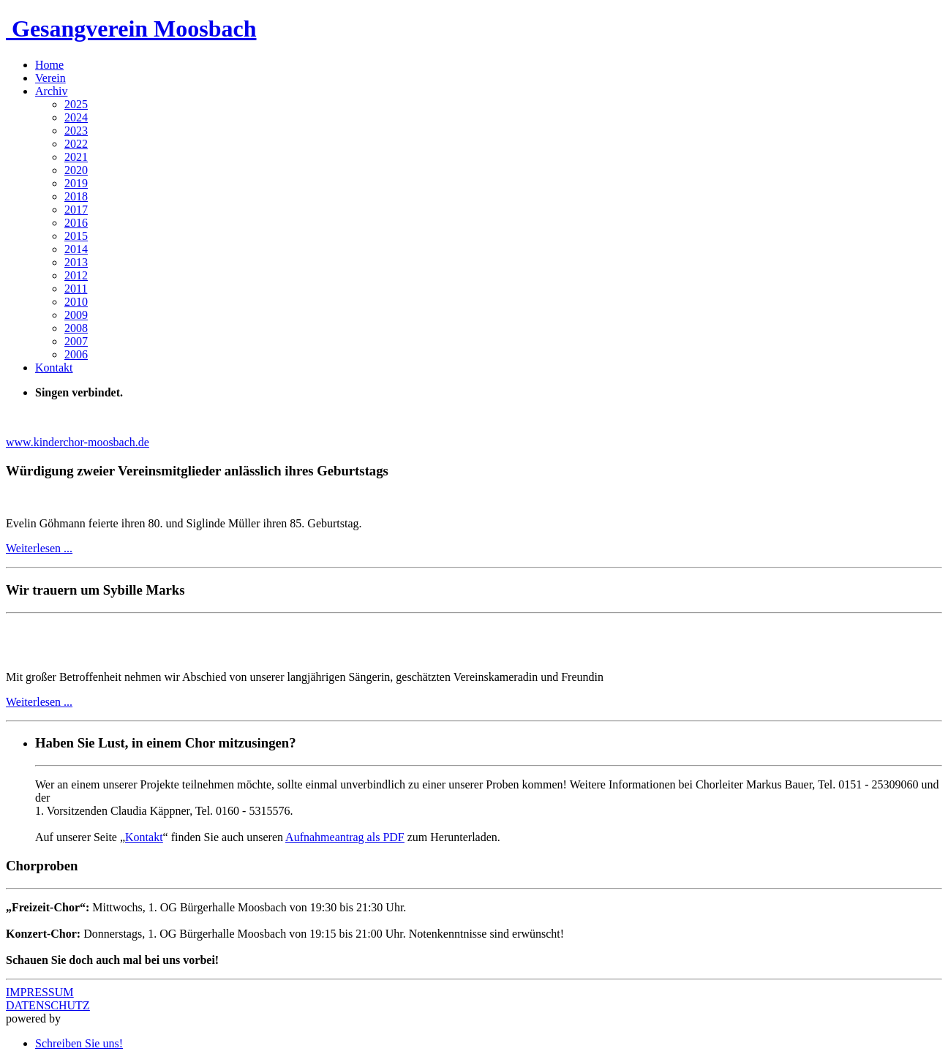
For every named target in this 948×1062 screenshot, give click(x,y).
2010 (76, 301)
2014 (76, 249)
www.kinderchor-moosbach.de (77, 442)
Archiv (51, 91)
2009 (76, 315)
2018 (76, 196)
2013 (76, 262)
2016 (76, 222)
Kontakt (54, 367)
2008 (76, 328)
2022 (76, 144)
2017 (76, 209)
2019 (76, 183)
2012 (76, 275)
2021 (76, 157)
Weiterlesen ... (39, 548)
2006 (76, 354)
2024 (76, 117)
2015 (76, 236)
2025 (76, 104)
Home (49, 65)
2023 (76, 130)
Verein (50, 78)
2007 (76, 341)
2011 (75, 288)
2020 (76, 170)
